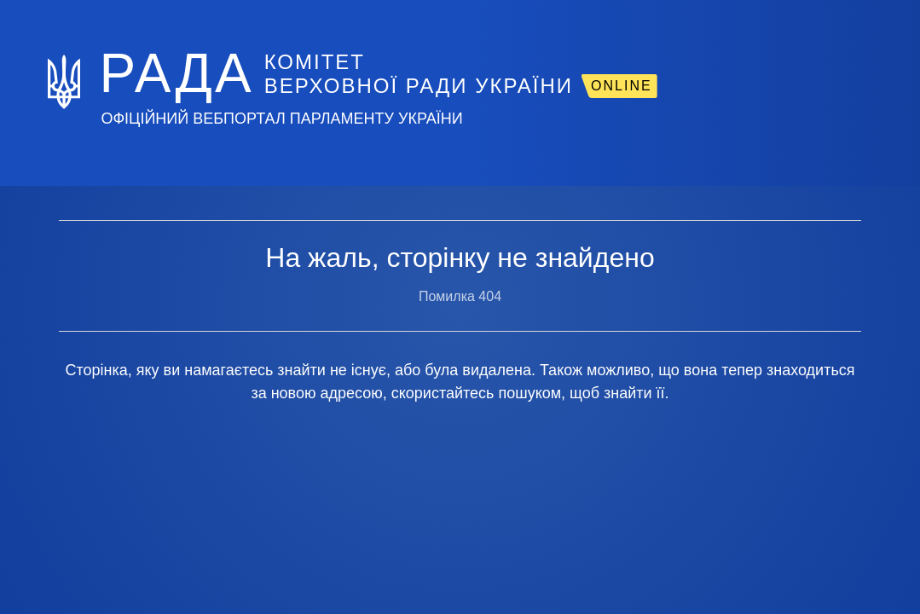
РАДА (176, 73)
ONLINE (621, 85)
